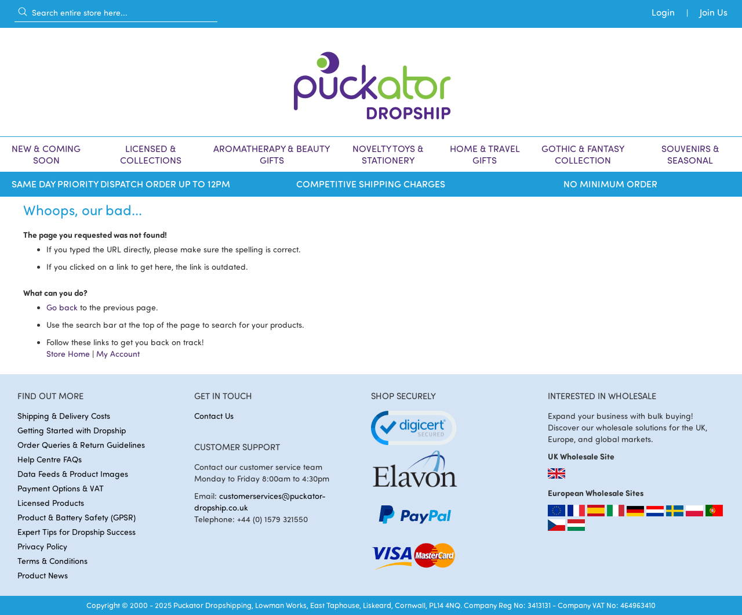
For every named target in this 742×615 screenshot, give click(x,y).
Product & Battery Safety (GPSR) (76, 517)
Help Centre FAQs (49, 459)
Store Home (68, 354)
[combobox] (115, 12)
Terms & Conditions (52, 561)
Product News (42, 575)
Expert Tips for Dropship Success (76, 532)
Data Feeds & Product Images (72, 474)
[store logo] (371, 82)
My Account (118, 354)
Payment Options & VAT (60, 488)
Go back (62, 307)
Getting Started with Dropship (71, 430)
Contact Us (214, 416)
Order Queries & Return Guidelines (81, 445)
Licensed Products (50, 503)
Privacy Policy (42, 546)
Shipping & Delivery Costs (63, 416)
